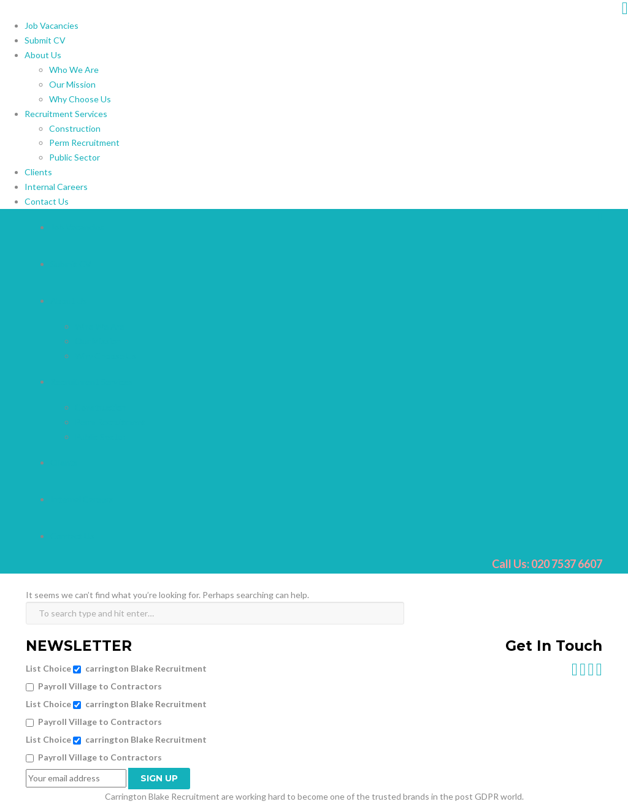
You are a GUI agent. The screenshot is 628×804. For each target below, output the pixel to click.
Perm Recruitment (84, 142)
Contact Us (47, 201)
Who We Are (74, 69)
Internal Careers (56, 186)
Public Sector (74, 157)
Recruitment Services (66, 113)
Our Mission (72, 84)
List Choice (48, 668)
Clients (38, 172)
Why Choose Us (80, 99)
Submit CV (45, 40)
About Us (43, 55)
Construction (75, 128)
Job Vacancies (51, 25)
